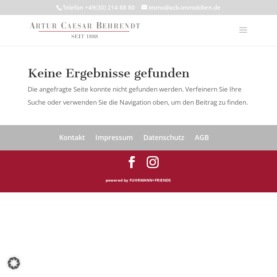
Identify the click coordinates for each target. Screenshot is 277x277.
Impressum (114, 137)
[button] (14, 263)
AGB (202, 137)
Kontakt (72, 137)
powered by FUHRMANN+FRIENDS (138, 180)
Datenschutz (163, 137)
